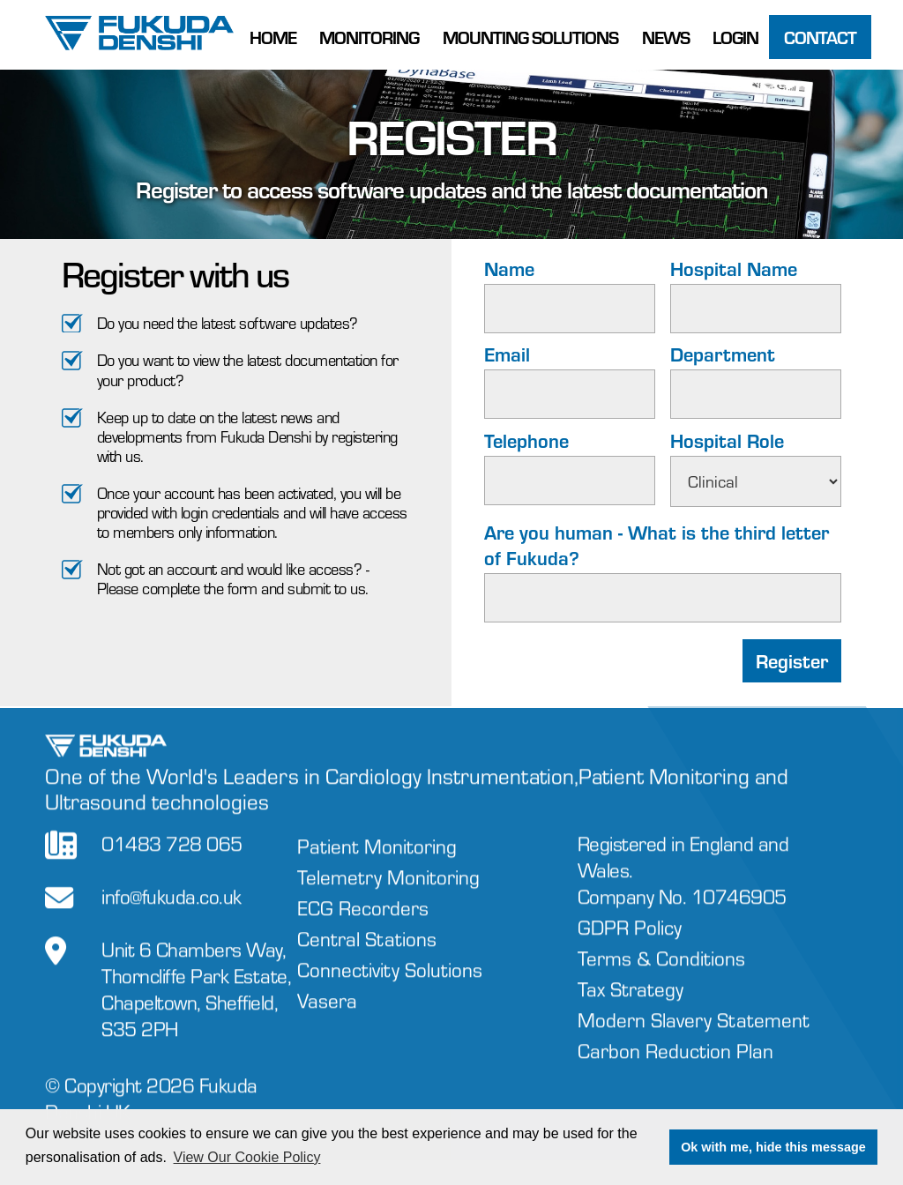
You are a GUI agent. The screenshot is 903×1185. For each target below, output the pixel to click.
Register (792, 661)
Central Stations (367, 954)
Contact (820, 37)
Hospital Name (733, 268)
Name (509, 268)
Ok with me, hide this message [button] (773, 1147)
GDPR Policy (630, 942)
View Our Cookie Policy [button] (247, 1157)
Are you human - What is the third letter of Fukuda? (656, 544)
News (666, 37)
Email (507, 354)
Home (273, 37)
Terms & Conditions (661, 973)
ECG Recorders (363, 923)
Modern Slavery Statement (694, 1034)
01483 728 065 (172, 859)
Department (722, 354)
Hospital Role (727, 440)
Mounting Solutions (530, 37)
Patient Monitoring (377, 862)
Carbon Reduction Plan (675, 1065)
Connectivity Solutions (389, 985)
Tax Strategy (630, 1004)
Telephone (526, 440)
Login (735, 37)
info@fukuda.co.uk (171, 912)
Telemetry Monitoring (388, 893)
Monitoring (369, 37)
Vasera (327, 1016)
